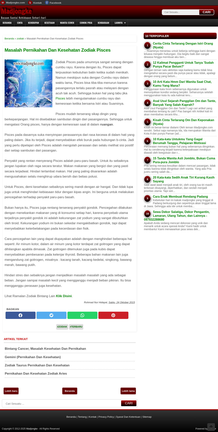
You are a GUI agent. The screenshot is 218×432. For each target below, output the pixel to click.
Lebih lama (128, 391)
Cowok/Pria (86, 22)
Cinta (20, 22)
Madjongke (16, 11)
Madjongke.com (15, 2)
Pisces (60, 98)
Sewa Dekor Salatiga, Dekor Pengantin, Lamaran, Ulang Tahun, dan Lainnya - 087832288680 (177, 215)
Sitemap (147, 416)
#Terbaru (76, 326)
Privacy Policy (106, 416)
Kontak (37, 2)
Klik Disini (64, 296)
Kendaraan (103, 22)
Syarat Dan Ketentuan (128, 416)
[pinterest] (113, 315)
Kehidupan (33, 22)
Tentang (82, 416)
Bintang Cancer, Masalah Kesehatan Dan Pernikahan (45, 348)
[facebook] (21, 315)
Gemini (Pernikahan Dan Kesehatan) (33, 357)
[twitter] (51, 315)
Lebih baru (11, 391)
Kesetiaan (50, 22)
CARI (207, 12)
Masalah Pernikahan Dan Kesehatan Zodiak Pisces (58, 50)
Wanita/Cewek (67, 22)
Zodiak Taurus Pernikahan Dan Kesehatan (37, 365)
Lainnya (118, 22)
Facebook (55, 2)
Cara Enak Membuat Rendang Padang (180, 196)
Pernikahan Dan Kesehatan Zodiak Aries (36, 373)
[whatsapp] (82, 315)
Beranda (7, 22)
